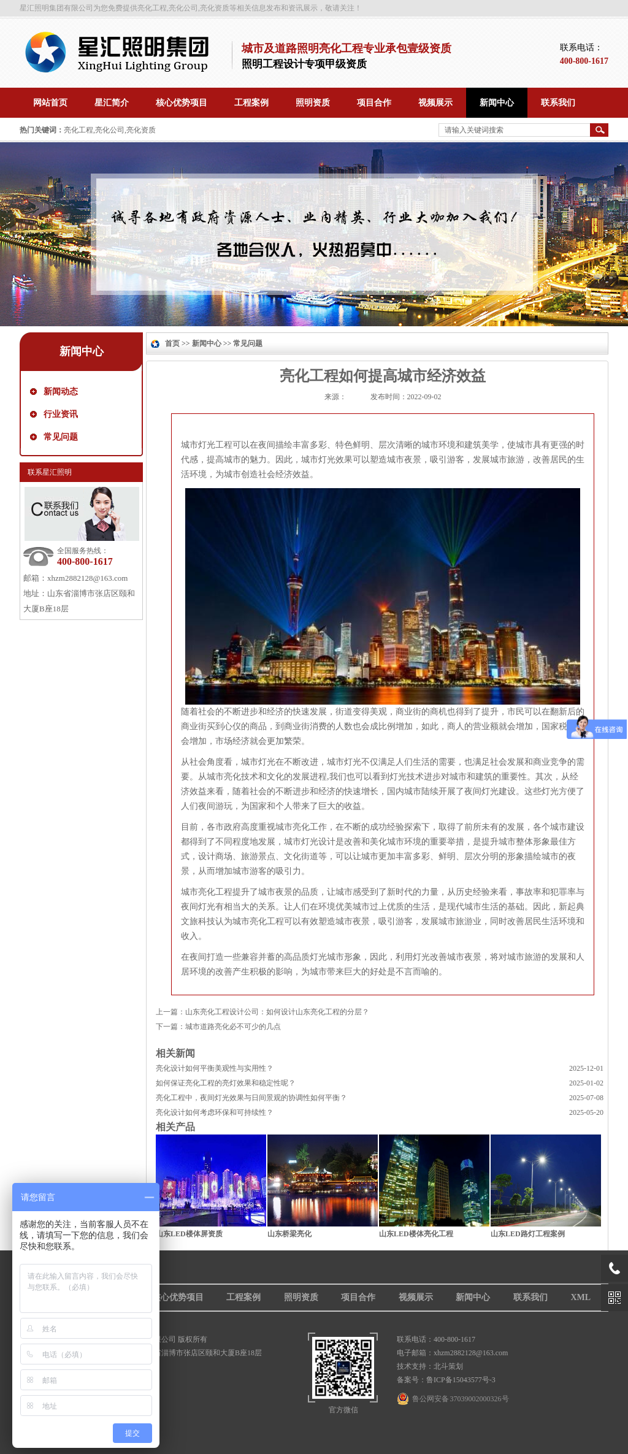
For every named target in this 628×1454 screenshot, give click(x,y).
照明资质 (301, 1297)
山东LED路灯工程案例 (528, 1234)
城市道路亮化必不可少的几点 (233, 1026)
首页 (172, 343)
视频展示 (416, 1297)
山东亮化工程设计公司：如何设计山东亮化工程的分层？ (277, 1012)
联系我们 (530, 1297)
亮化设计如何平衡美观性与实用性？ (215, 1068)
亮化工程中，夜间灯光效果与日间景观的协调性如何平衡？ (251, 1097)
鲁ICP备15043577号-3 (461, 1380)
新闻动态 (61, 391)
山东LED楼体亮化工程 (416, 1234)
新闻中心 (81, 351)
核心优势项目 (178, 1297)
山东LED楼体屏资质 (189, 1234)
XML (580, 1297)
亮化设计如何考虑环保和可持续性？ (215, 1112)
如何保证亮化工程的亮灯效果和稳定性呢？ (226, 1083)
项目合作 (358, 1297)
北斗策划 (448, 1366)
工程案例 (243, 1297)
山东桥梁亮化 (289, 1234)
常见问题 (61, 437)
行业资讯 (61, 414)
